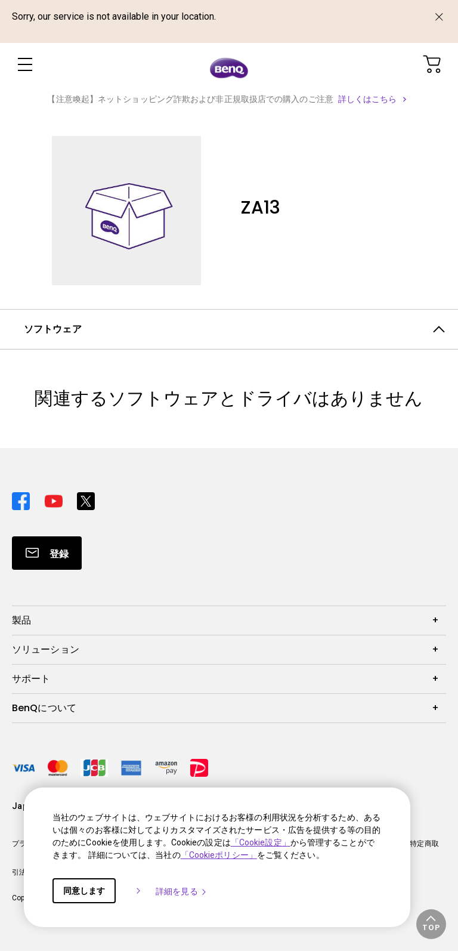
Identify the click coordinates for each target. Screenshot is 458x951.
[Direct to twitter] (86, 497)
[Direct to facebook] (23, 497)
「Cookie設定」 (260, 842)
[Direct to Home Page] (229, 66)
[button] (431, 924)
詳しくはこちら (367, 99)
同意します (84, 891)
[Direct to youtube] (56, 497)
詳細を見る (182, 891)
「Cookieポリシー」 (219, 855)
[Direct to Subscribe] (47, 553)
